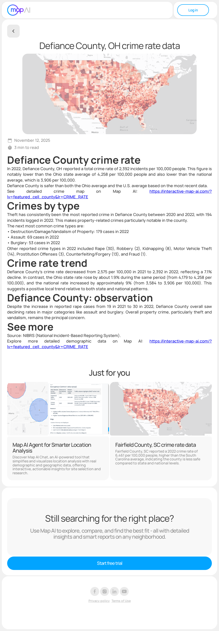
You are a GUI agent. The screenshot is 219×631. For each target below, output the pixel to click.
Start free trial (109, 563)
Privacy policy (99, 600)
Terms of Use (121, 600)
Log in (193, 10)
